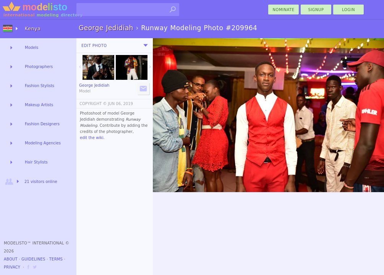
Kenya (33, 28)
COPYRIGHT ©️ (93, 104)
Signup (316, 10)
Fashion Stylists (39, 86)
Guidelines (33, 259)
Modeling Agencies (43, 143)
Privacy (12, 267)
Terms (56, 259)
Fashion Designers (42, 124)
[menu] (145, 45)
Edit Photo (94, 46)
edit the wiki (92, 138)
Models (31, 47)
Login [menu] (348, 10)
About (11, 259)
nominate (284, 10)
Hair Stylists (36, 162)
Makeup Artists (39, 105)
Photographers (39, 67)
